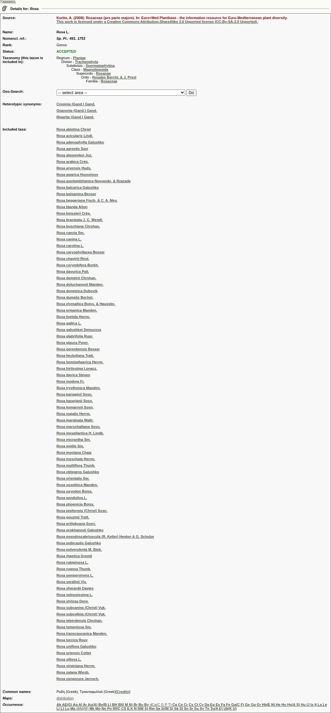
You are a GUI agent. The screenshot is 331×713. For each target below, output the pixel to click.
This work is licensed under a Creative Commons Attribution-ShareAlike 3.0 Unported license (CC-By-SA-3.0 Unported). (157, 22)
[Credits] (123, 692)
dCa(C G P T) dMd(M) (192, 706)
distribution (65, 698)
